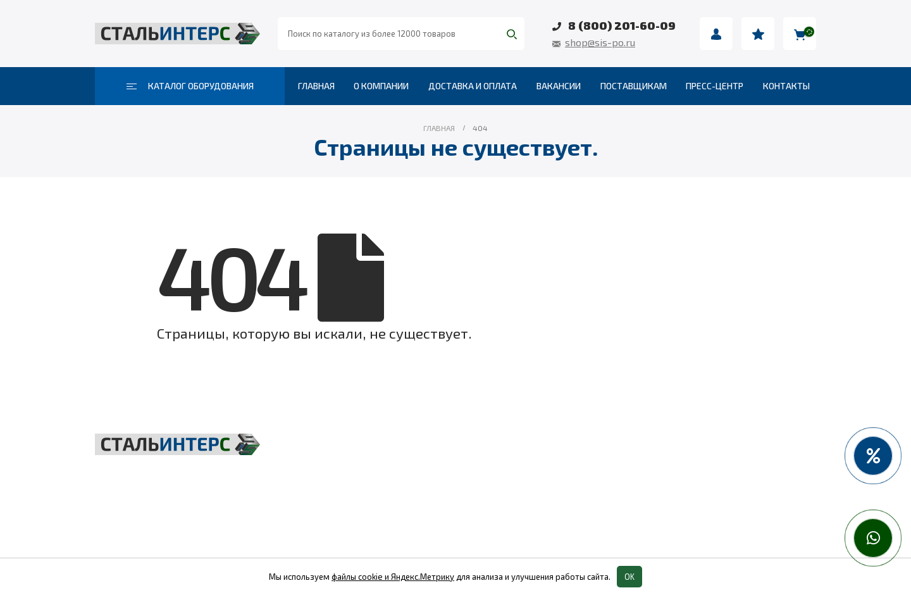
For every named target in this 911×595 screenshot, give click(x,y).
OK (629, 577)
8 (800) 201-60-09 (622, 25)
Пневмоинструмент (644, 475)
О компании (381, 85)
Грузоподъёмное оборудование (433, 447)
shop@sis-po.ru (600, 42)
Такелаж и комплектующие (421, 503)
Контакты (786, 85)
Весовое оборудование (654, 447)
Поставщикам (633, 85)
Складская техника (397, 475)
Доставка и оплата (472, 85)
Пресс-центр (714, 85)
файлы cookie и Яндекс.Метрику (393, 577)
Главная (316, 85)
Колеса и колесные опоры (662, 503)
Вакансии (558, 85)
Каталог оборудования (190, 85)
